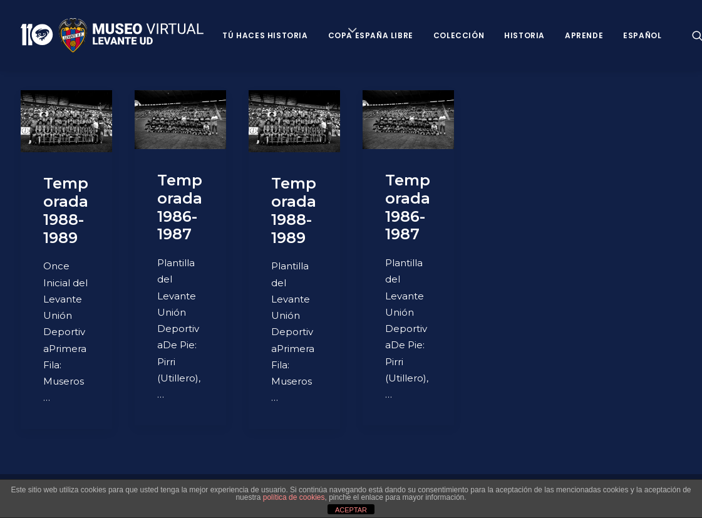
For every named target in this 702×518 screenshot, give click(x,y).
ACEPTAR (351, 510)
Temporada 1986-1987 (179, 207)
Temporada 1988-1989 (65, 210)
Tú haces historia (264, 35)
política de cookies (294, 497)
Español (642, 35)
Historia (524, 35)
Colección (458, 35)
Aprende (584, 35)
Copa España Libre (370, 35)
